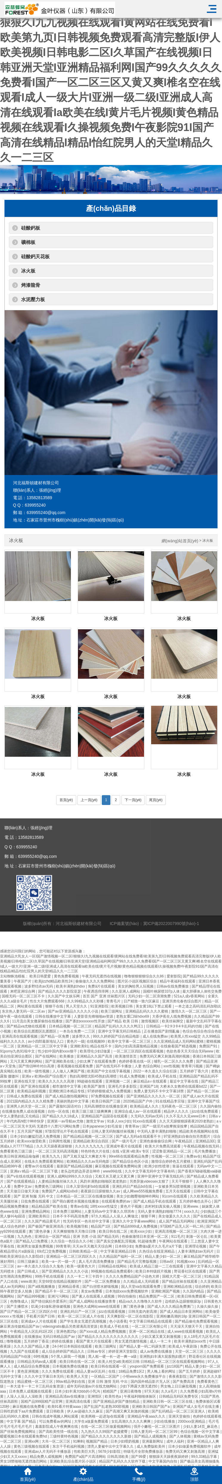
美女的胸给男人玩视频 (136, 986)
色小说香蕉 (118, 1321)
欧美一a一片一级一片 (59, 1261)
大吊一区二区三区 (56, 1441)
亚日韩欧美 (55, 1411)
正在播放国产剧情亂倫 (162, 1031)
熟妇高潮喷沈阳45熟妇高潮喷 (94, 1076)
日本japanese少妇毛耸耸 (102, 1126)
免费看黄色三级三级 (16, 1151)
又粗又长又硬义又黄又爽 (115, 1176)
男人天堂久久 (77, 1006)
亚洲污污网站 (59, 1296)
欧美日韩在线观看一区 (109, 1366)
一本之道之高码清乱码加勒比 (198, 1006)
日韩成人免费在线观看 (25, 1096)
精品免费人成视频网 (46, 1457)
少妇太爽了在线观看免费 (96, 1061)
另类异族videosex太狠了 (149, 1181)
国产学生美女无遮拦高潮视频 (83, 1321)
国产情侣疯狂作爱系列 (49, 1301)
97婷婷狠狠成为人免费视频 (109, 1091)
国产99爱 (139, 1457)
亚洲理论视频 (196, 1246)
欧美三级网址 (112, 1011)
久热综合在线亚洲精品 (157, 1251)
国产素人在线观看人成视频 (93, 1296)
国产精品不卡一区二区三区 (57, 1291)
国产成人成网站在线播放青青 (93, 1301)
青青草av (132, 1126)
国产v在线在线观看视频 (26, 1176)
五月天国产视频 (30, 1131)
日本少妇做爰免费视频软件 (190, 1446)
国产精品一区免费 (55, 1036)
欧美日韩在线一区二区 (78, 1362)
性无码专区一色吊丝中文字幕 (86, 1221)
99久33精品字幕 (204, 1457)
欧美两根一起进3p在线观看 (103, 1416)
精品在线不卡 (101, 1046)
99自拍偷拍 (127, 1296)
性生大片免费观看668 (47, 1001)
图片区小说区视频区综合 (138, 981)
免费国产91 (208, 1046)
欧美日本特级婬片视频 (153, 1271)
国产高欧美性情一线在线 (59, 1432)
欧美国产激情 (95, 1086)
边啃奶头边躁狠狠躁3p (183, 1301)
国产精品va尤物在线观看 (27, 1026)
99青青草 (63, 1246)
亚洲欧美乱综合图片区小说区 (73, 1461)
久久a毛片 (169, 1391)
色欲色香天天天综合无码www (190, 1051)
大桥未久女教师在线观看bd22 (184, 1086)
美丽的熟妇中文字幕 (73, 1101)
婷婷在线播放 (62, 1341)
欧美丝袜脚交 (173, 1021)
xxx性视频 (171, 1066)
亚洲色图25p (66, 1331)
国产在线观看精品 (21, 1181)
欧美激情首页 (126, 1056)
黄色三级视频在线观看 (32, 1446)
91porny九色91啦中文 (18, 1051)
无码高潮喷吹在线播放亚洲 (106, 1106)
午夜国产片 (23, 981)
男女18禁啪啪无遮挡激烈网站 (24, 1461)
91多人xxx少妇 (119, 1121)
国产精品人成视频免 (150, 1436)
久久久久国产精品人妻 (32, 1346)
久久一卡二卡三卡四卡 (85, 1276)
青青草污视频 (192, 1066)
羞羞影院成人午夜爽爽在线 (57, 1426)
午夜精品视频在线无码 (202, 1146)
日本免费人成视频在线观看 (31, 1391)
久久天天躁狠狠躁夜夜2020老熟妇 (187, 1121)
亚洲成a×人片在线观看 (39, 1321)
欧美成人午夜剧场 (183, 1346)
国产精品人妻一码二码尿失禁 (143, 1346)
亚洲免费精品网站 (36, 1211)
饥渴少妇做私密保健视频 (51, 1306)
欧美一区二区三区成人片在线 (81, 1316)
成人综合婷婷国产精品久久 (63, 1351)
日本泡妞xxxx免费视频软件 (127, 1291)
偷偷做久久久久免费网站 (95, 981)
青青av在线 (79, 1206)
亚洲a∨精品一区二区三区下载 (34, 1171)
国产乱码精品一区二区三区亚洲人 (178, 1411)
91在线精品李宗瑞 (170, 1101)
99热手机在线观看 (50, 1276)
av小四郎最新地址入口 (46, 1041)
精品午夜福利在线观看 (178, 981)
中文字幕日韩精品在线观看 (151, 1321)
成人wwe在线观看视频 (185, 1331)
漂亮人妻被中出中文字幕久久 (111, 1446)
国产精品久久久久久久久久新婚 (106, 1436)
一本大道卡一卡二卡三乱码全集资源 (36, 1386)
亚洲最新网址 (153, 1441)
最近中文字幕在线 (184, 1081)
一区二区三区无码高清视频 (57, 1151)
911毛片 (177, 1236)
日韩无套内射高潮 (143, 1311)
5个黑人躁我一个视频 (68, 1356)
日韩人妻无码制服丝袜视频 (113, 1131)
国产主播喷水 (18, 1306)
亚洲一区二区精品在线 (147, 1331)
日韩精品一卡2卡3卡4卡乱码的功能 (174, 1026)
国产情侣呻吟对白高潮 (36, 1066)
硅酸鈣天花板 (35, 256)
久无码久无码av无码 (147, 1116)
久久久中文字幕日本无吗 (44, 1376)
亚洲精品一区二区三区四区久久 (71, 1256)
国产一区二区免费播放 (103, 1281)
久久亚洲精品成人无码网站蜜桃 (179, 1041)
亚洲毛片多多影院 (122, 1086)
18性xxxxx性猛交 (104, 1206)
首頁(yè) (66, 800)
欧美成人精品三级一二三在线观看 (157, 1266)
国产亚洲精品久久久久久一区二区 (153, 1096)
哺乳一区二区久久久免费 (174, 1061)
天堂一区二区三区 (189, 1351)
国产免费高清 (184, 1381)
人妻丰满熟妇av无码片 (196, 1251)
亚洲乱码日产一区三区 (78, 1311)
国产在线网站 (46, 1056)
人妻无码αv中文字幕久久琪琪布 (109, 1211)
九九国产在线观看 (25, 1351)
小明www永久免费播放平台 (144, 1376)
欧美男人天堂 (78, 1376)
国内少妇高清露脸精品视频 (136, 1046)
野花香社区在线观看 (190, 1271)
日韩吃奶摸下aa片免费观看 (22, 1411)
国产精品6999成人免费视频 (136, 1226)
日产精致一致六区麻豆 (141, 1001)
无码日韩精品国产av (59, 1336)
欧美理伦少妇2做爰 (95, 1051)
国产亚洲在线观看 (35, 1086)
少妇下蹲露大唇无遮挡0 (139, 1386)
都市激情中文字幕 (67, 1086)
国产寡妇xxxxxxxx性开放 (85, 1021)
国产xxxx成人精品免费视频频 (103, 1331)
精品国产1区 (101, 1226)
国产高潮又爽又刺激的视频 (127, 1411)
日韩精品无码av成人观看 (37, 1362)
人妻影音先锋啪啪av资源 (94, 1016)
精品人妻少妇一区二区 (163, 1256)
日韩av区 (167, 1261)
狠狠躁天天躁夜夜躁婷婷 (169, 1457)
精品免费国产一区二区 (157, 1296)
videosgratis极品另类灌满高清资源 (70, 1326)
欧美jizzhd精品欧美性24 (54, 981)
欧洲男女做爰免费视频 (35, 1246)
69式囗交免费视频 (52, 1251)
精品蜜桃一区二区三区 (35, 1381)
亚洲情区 (95, 1396)
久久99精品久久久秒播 (85, 1001)
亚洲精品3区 (205, 1141)
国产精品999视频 (31, 1296)
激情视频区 (150, 1021)
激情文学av (95, 1121)
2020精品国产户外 (138, 1101)
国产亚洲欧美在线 (60, 1061)
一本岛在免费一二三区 (78, 1031)
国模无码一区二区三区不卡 (24, 996)
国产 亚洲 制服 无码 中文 (34, 1196)
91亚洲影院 (100, 1006)
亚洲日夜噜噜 (131, 1391)
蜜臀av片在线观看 (39, 1166)
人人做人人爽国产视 (68, 1071)
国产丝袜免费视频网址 (18, 1432)
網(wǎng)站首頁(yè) (180, 541)
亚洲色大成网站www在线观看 (97, 1306)
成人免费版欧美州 (151, 1446)
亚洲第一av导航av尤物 (65, 1121)
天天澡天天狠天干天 (186, 1326)
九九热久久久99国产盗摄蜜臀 (105, 1432)
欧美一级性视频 (37, 1071)
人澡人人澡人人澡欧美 (25, 1396)
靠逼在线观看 (183, 1166)
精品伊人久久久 (177, 1111)
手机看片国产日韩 (41, 1316)
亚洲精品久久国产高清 (94, 1056)
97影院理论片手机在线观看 (67, 1131)
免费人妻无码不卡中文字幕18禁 (159, 1091)
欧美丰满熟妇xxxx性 (190, 1341)
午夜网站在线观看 (173, 1241)
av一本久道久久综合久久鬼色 (41, 1266)
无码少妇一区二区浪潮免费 (150, 996)
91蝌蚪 (78, 1441)
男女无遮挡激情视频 (131, 1341)
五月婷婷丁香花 (37, 1341)
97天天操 (151, 1391)
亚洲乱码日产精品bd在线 (132, 1186)
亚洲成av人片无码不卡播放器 (48, 1451)
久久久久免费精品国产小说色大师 (133, 1276)
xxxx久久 (191, 1211)
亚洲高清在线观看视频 (20, 1036)
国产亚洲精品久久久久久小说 (65, 1271)
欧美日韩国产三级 (106, 1101)
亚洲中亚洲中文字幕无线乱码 (161, 1176)
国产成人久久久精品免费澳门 (171, 1306)
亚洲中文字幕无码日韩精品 (120, 1031)
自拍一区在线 (59, 1111)
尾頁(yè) (155, 800)
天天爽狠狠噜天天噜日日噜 (75, 1231)
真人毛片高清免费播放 (97, 1261)
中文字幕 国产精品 (22, 1421)
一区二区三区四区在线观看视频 (138, 1051)
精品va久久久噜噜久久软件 (141, 1301)
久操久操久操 (208, 1306)
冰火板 (28, 270)
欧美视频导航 (78, 1226)
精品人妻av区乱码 (91, 1371)
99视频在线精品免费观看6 (112, 1271)
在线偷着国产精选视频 (178, 1046)
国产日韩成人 (28, 1271)
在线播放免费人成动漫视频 (24, 1111)
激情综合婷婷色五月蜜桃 (171, 1161)
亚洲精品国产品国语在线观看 (105, 1116)
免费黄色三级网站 (49, 1186)
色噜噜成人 (19, 1301)
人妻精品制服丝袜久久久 (58, 1181)
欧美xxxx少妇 (141, 1231)
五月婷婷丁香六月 (194, 1071)
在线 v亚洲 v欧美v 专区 (131, 1151)
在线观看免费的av (116, 1201)
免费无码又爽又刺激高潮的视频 (165, 1056)
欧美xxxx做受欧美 (32, 1141)
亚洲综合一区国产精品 (53, 1236)
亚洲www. (191, 1206)
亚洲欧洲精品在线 (178, 1286)
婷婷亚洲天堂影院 (123, 1351)
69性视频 (41, 1356)
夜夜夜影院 (178, 1376)
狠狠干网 (148, 1216)
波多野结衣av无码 (39, 986)
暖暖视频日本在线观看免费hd (24, 1436)
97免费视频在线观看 (107, 1096)
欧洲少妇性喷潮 (157, 1166)
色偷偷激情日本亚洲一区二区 (145, 1236)
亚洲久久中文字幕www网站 (134, 1221)
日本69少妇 (124, 1246)
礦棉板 (28, 242)
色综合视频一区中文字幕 (200, 1432)
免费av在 (193, 1156)
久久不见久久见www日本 (186, 1116)
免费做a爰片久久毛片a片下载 (159, 1246)
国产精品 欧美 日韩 (123, 1021)
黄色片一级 (76, 1041)
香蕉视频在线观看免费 (75, 1066)
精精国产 (110, 1391)
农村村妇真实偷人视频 (163, 1206)
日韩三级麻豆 (28, 1261)
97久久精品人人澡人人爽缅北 (115, 1216)
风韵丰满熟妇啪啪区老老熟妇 (103, 1181)
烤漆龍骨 (30, 285)
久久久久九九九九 (89, 1146)
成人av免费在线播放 (156, 1351)
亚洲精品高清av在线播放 (65, 1396)
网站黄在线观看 (30, 1006)
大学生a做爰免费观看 (91, 1421)
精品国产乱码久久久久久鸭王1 (119, 1026)
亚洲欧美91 (79, 1046)
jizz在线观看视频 (112, 1311)
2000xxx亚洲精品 (192, 1421)
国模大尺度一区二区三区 (182, 1276)
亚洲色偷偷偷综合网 (156, 1141)
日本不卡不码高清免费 (71, 1216)
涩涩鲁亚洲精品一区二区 (172, 1151)
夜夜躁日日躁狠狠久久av (101, 1191)
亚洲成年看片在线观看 (124, 1146)
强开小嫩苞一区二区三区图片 (157, 1426)
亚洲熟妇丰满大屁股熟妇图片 (163, 1356)
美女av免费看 (92, 1291)
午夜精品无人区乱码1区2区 (32, 1331)
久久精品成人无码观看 (141, 1281)
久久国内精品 (194, 1291)
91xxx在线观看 (145, 1121)
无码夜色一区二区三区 (179, 1106)
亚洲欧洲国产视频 (166, 1291)
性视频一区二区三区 (168, 1156)
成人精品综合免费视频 (32, 1366)
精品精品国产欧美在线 (50, 1206)
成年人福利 (175, 1441)
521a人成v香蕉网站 (190, 996)
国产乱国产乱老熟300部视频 (107, 1406)
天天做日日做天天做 (23, 1191)
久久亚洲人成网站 (126, 991)
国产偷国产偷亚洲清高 (46, 1226)
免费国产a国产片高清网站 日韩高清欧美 (97, 1457)
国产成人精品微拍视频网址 (67, 1096)
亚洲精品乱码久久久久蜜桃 (147, 1011)
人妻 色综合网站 (148, 1066)
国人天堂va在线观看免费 (141, 1286)
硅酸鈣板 (30, 228)
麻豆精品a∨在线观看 (150, 1081)
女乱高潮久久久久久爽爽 (131, 1421)
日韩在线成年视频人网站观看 (55, 1416)
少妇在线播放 (165, 1421)
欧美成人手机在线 (162, 1076)
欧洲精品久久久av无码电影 (89, 1161)
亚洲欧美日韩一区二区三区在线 (168, 1401)
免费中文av (23, 1186)
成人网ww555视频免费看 (143, 1191)
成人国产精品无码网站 (177, 1221)
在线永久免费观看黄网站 (44, 1161)
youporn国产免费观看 (147, 1366)
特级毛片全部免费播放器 (143, 1451)
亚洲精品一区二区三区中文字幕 (42, 1046)
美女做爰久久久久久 (174, 1216)
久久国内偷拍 (210, 1106)
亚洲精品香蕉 (69, 1286)
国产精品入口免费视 (32, 1241)
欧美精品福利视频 (32, 1091)
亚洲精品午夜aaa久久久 (146, 1416)
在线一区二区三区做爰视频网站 (106, 1426)
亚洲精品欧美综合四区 (91, 1141)
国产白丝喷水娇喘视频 (100, 1286)
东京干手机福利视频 (68, 1446)
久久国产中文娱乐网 (64, 996)
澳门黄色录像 (40, 1231)
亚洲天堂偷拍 (179, 1416)
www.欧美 (29, 1281)
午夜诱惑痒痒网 (97, 991)
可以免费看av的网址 (55, 1421)
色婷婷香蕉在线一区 (135, 1061)
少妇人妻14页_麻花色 (200, 1426)
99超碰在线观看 (90, 1081)
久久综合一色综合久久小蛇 (72, 1241)
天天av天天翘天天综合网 (92, 1246)
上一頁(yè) (89, 800)
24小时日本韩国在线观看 (72, 1346)
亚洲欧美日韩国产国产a (151, 1406)
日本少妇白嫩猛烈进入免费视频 (35, 1136)
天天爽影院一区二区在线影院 (130, 1316)
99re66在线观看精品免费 (129, 1156)
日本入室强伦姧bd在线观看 (88, 1186)
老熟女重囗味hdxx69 (133, 1016)
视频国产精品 (97, 1441)
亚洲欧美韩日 (39, 1216)
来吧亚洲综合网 (23, 991)
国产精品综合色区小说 (130, 1161)
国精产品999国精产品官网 (42, 1401)
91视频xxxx (186, 1261)
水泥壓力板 (33, 299)
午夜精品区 (184, 1141)
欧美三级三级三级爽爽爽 (92, 1111)
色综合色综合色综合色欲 (202, 1031)
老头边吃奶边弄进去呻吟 (81, 1171)
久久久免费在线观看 (58, 1371)
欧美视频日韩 (122, 1006)
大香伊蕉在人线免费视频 (172, 1016)
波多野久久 (81, 1036)
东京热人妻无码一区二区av (24, 1011)
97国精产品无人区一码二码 (182, 1226)
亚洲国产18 (149, 1086)
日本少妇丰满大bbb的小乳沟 (78, 1391)
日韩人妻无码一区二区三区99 (155, 1432)
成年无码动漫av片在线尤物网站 (92, 1386)
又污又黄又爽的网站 (26, 1061)
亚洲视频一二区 (118, 1081)
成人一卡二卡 (161, 1341)
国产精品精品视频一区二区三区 (88, 1136)
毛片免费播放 (205, 1151)
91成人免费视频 (132, 1076)
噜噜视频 (14, 1341)
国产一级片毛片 (124, 1141)
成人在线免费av (156, 1036)
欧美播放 (67, 1056)
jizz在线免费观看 (205, 1111)
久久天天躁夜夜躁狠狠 (54, 1146)
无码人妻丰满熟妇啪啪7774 (159, 1211)
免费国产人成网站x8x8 (60, 1191)
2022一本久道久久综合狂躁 (155, 1071)
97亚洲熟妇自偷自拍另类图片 (188, 1136)
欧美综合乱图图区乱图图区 (35, 1031)
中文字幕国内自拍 (163, 1461)
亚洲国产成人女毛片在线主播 (196, 1406)
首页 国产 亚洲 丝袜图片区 (104, 996)
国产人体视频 (180, 1436)
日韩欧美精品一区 (84, 1251)
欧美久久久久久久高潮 (56, 1081)
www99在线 (113, 1171)
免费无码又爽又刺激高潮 (185, 1451)
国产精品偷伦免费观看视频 (196, 1321)
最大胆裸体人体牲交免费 (202, 991)
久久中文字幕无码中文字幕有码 (150, 1171)
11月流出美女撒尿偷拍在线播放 (37, 1021)
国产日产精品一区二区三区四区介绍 (29, 1311)
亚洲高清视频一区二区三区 (176, 1231)
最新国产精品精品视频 (75, 1166)
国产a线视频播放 (42, 1286)
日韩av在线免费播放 (173, 986)
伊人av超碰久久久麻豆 (85, 1411)
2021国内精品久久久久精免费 (31, 1101)
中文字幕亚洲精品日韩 (118, 1251)
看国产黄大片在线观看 (94, 1341)
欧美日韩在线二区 (113, 1231)
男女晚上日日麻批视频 (178, 1386)
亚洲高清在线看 (78, 1401)
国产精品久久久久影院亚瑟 (60, 991)
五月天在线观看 (178, 1191)
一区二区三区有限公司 (150, 1326)
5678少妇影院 (109, 1451)
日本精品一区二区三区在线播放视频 (85, 1196)
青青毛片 (113, 1001)
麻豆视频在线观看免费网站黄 (118, 1166)
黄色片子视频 (131, 1206)
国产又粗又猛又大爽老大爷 (85, 1156)
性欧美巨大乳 (85, 1451)
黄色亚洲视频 (28, 1371)
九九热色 (24, 1236)
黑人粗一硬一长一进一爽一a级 (112, 1356)
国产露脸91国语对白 (65, 1106)
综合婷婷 (202, 1286)
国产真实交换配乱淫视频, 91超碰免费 (126, 1241)
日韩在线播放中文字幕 (53, 1016)
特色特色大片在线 (95, 1151)
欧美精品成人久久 (145, 1106)
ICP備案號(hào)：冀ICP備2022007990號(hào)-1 (154, 934)
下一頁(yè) (133, 800)
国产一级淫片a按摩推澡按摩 (165, 1126)
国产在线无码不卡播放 (114, 1066)
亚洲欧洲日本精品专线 (67, 1091)
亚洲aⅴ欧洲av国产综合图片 (45, 1076)
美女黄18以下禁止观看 (154, 1006)
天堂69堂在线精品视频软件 (60, 1281)
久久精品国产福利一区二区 (121, 1256)
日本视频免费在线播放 (70, 1366)
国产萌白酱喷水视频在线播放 (76, 1201)
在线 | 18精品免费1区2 (126, 1371)
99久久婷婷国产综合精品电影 (117, 1036)
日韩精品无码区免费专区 (179, 1396)
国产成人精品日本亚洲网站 (182, 1311)
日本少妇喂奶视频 (125, 1441)
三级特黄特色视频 (64, 1436)
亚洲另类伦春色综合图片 (182, 1001)
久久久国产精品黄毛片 (42, 1221)
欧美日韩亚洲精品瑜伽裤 (20, 1156)
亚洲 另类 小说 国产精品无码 (96, 1236)
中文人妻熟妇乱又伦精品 (20, 1116)
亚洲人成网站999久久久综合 (70, 1176)
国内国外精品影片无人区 (151, 1381)
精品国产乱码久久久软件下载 (122, 1461)
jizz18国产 (175, 1366)
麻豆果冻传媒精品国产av (20, 1326)
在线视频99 (96, 1041)
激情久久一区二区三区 (189, 1011)
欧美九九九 (51, 1156)
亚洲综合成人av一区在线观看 (138, 1111)
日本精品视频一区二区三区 (71, 1026)
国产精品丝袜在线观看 (180, 1281)
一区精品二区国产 (105, 1376)
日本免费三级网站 (67, 1211)
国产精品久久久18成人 (60, 1116)
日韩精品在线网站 (113, 1266)
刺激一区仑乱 (197, 1236)
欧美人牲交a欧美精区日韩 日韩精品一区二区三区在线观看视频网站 (152, 1362)
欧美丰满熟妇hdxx (71, 986)
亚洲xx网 (32, 1441)
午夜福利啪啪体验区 (140, 1396)
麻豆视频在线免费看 (29, 1406)
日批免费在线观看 (35, 1201)
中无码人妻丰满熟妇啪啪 (157, 1131)
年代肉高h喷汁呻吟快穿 (26, 1121)
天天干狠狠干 (182, 1181)
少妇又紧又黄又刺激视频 (161, 1336)
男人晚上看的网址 (161, 1371)
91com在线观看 (175, 1196)
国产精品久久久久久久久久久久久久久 (108, 1336)
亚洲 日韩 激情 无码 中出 (108, 1381)
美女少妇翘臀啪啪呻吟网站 (138, 1196)
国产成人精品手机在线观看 (155, 1201)
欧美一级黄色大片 (81, 1266)
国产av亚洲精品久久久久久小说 (73, 1011)
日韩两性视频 (60, 1141)
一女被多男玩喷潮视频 (173, 1186)
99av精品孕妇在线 (71, 1381)
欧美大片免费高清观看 (163, 1146)
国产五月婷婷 (190, 1371)
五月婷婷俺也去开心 (195, 1201)
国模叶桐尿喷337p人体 (162, 991)
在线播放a (32, 1336)
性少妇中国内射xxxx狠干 (58, 1051)
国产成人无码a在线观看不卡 (139, 1136)
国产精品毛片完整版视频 (137, 1261)
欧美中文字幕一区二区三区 (129, 1041)
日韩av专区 (96, 1351)
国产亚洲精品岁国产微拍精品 (116, 1401)
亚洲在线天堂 (25, 1081)
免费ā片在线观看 (102, 986)
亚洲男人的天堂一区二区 (27, 1106)
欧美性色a (113, 1396)
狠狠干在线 (54, 1006)
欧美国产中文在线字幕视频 (109, 1071)
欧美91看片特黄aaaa (65, 1406)
